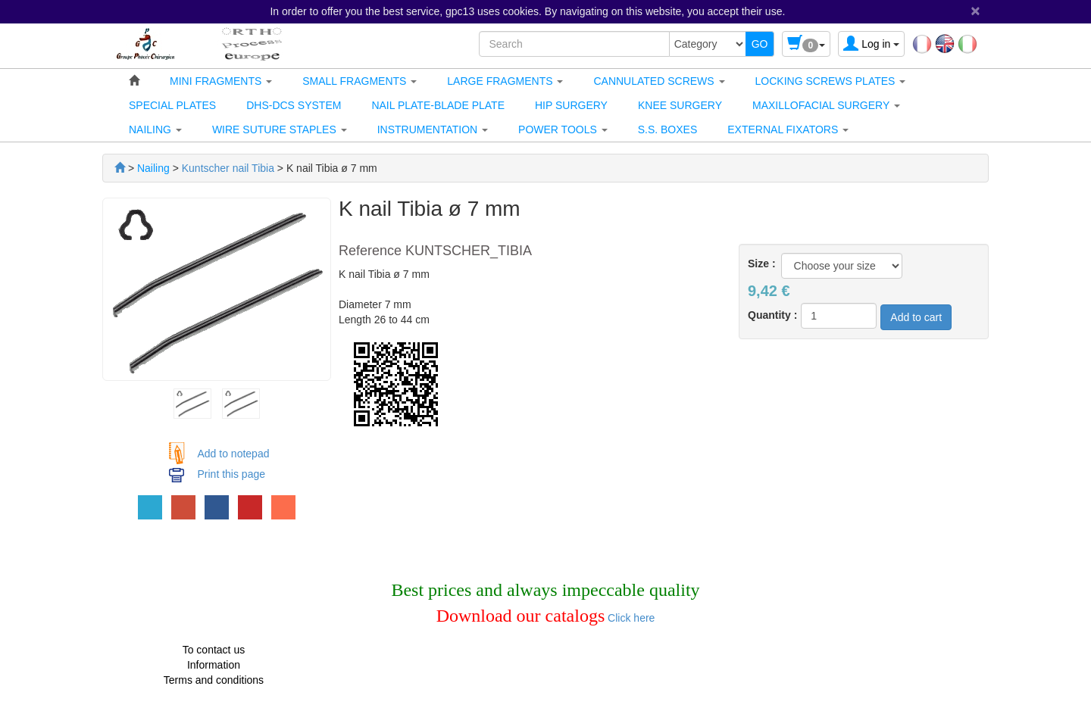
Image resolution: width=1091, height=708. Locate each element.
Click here (630, 618)
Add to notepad (234, 454)
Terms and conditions (214, 680)
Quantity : (772, 315)
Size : (762, 263)
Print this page (232, 474)
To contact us (214, 650)
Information (213, 665)
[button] (221, 81)
